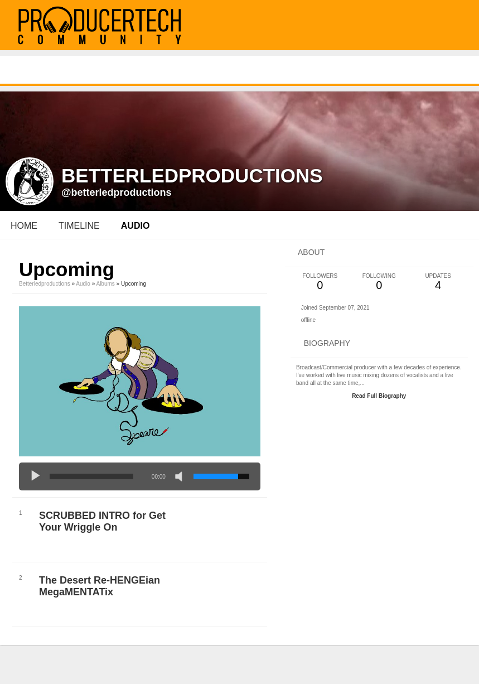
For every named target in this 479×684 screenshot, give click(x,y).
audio (135, 225)
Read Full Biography (379, 396)
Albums (105, 284)
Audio (83, 284)
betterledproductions (44, 284)
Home (24, 225)
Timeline (79, 225)
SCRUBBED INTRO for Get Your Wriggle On (102, 521)
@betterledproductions (116, 192)
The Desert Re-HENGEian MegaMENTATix (99, 586)
